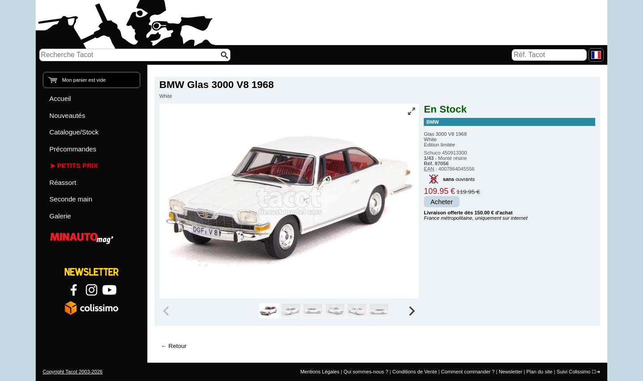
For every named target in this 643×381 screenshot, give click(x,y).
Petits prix (77, 165)
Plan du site (539, 371)
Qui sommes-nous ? (365, 371)
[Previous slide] (167, 310)
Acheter (441, 201)
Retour (177, 346)
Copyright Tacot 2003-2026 (73, 371)
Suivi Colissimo (573, 371)
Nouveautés (67, 115)
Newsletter (510, 371)
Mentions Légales (319, 371)
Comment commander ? (468, 371)
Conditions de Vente (414, 371)
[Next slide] (411, 310)
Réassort (63, 182)
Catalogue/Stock (74, 132)
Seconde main (71, 199)
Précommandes (73, 149)
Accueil (60, 98)
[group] (269, 310)
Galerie (60, 216)
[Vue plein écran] (411, 111)
